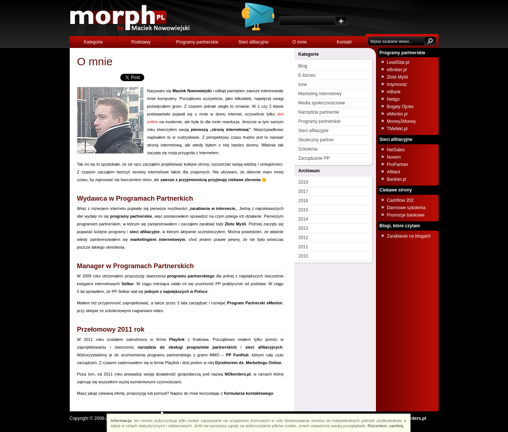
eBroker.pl (397, 69)
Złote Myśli (397, 77)
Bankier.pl (397, 179)
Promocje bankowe (406, 215)
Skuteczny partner (316, 139)
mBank (394, 91)
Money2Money (401, 121)
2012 (303, 237)
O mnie (300, 42)
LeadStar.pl (398, 62)
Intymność (397, 84)
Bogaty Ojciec (400, 106)
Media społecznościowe (321, 103)
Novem (394, 157)
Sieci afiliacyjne (253, 42)
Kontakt (344, 42)
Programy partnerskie (197, 42)
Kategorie (93, 42)
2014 (303, 219)
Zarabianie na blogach (409, 236)
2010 (303, 256)
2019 (303, 182)
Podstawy (141, 42)
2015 (303, 209)
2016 (303, 200)
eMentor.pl (397, 114)
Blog (302, 66)
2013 (303, 228)
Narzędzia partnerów (318, 112)
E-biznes (307, 75)
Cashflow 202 (400, 200)
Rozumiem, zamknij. (385, 426)
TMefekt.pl (397, 128)
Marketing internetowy (320, 93)
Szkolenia (308, 149)
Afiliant (393, 171)
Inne (302, 84)
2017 (303, 191)
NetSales (396, 149)
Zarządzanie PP (314, 158)
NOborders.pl (412, 418)
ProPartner (397, 164)
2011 (303, 246)
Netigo (393, 99)
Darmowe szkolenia (406, 207)
